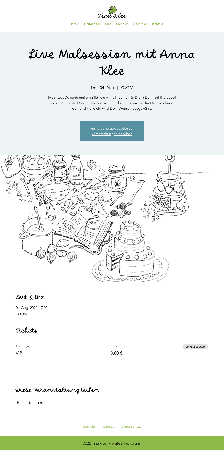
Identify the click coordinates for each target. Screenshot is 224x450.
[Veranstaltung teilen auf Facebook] (18, 402)
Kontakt (91, 426)
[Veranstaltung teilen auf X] (29, 402)
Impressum (110, 426)
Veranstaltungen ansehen (112, 134)
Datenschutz (131, 426)
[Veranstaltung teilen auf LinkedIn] (40, 402)
